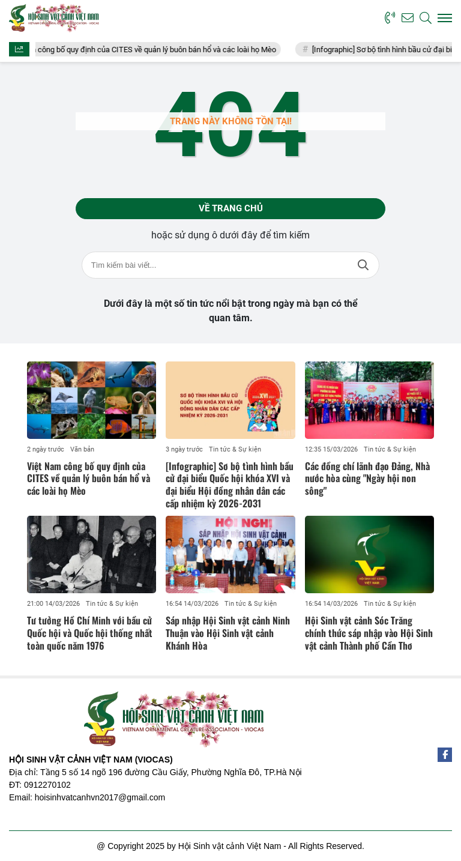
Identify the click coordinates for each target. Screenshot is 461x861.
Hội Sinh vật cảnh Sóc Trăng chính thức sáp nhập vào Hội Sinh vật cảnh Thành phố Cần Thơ (369, 633)
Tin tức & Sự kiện (235, 449)
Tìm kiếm (363, 265)
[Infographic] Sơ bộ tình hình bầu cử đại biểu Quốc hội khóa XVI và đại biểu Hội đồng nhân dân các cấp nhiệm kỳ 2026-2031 (230, 484)
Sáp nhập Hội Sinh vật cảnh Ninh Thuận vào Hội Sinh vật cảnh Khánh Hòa (228, 633)
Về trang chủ (231, 208)
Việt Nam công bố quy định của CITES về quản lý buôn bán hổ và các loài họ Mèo (150, 49)
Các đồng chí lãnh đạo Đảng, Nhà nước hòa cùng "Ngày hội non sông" (367, 478)
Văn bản (82, 449)
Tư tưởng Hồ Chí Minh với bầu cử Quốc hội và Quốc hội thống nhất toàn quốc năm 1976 (89, 633)
